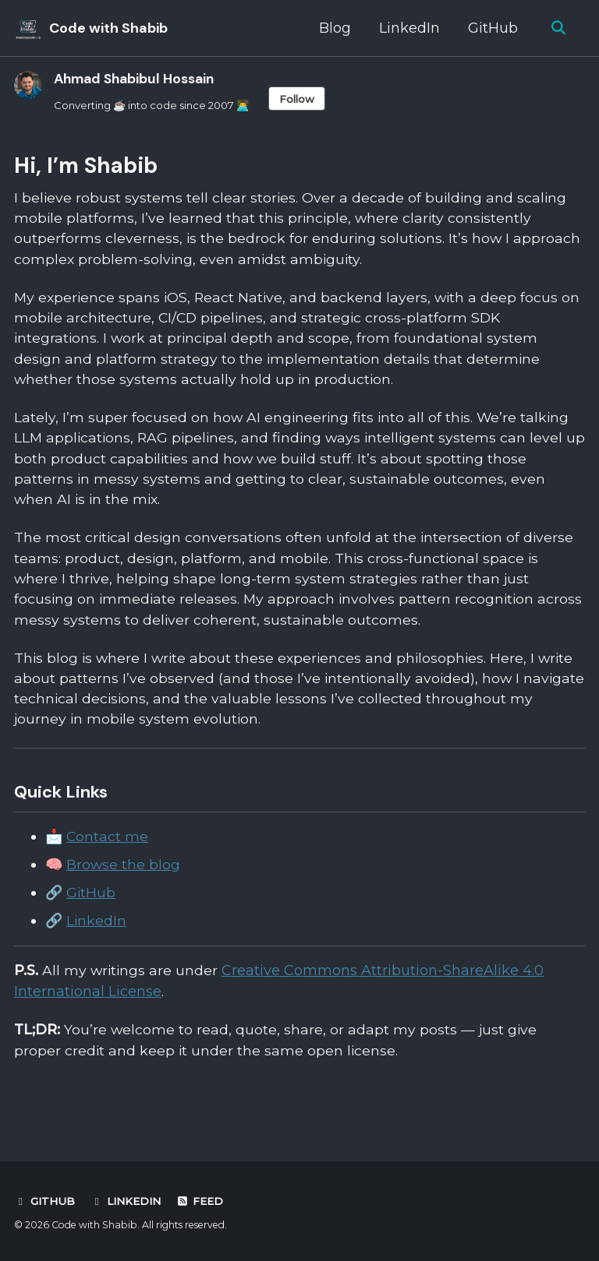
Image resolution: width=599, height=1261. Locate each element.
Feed (199, 1201)
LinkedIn (407, 28)
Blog (333, 28)
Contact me (107, 853)
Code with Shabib (108, 28)
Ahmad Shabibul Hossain (138, 78)
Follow (310, 99)
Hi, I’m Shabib (86, 166)
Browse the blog (123, 881)
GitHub (491, 28)
